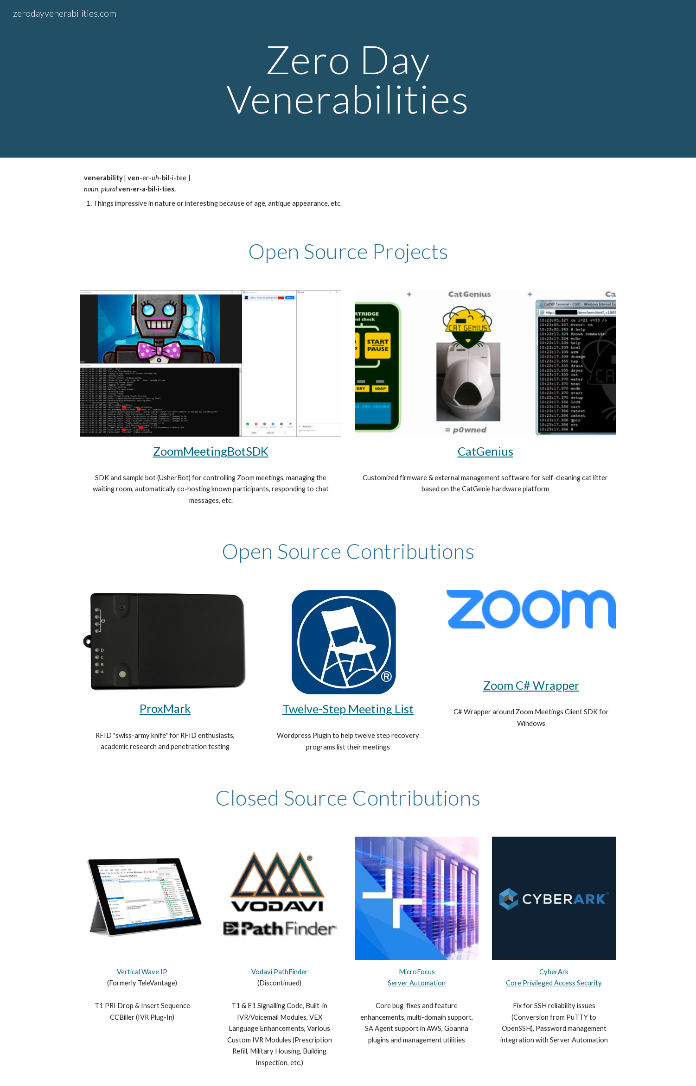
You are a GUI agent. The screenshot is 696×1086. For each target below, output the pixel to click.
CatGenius (485, 451)
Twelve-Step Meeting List (348, 709)
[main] (348, 79)
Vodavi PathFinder (279, 972)
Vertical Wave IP (142, 972)
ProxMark (165, 708)
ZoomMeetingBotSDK (210, 451)
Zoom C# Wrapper (531, 685)
